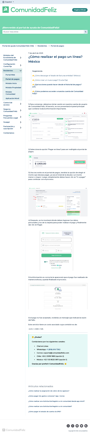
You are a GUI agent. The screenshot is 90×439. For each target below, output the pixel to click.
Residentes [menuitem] (8, 71)
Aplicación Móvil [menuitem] (12, 98)
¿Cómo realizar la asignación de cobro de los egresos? (48, 391)
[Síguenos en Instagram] (72, 425)
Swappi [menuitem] (6, 122)
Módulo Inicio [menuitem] (11, 83)
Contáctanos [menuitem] (8, 133)
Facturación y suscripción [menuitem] (9, 127)
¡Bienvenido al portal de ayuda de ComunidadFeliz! (30, 27)
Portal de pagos (57, 46)
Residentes (42, 46)
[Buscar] (86, 32)
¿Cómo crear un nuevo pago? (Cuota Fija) (51, 80)
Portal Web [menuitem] (10, 75)
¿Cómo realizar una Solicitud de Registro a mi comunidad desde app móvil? (56, 401)
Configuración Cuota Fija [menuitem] (9, 65)
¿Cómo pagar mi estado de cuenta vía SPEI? (44, 411)
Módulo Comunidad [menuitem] (10, 93)
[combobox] (43, 32)
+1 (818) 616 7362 (53, 349)
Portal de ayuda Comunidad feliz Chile (18, 46)
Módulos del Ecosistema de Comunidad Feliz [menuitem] (10, 57)
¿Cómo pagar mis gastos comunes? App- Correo (46, 396)
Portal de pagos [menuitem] (12, 79)
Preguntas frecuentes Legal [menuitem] (10, 117)
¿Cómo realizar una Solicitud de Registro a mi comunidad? (50, 406)
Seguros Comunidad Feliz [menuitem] (10, 110)
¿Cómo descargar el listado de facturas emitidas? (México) (57, 76)
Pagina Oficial (80, 10)
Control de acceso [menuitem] (7, 104)
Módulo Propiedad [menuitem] (13, 88)
